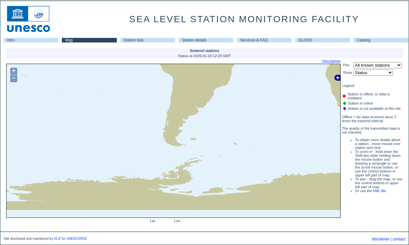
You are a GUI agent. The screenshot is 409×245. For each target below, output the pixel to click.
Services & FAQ (254, 40)
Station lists (134, 40)
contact (399, 239)
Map (69, 40)
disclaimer (380, 239)
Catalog (363, 40)
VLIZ (57, 238)
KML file (379, 191)
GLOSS (305, 40)
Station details (194, 40)
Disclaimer (331, 61)
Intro (11, 40)
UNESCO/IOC (76, 238)
